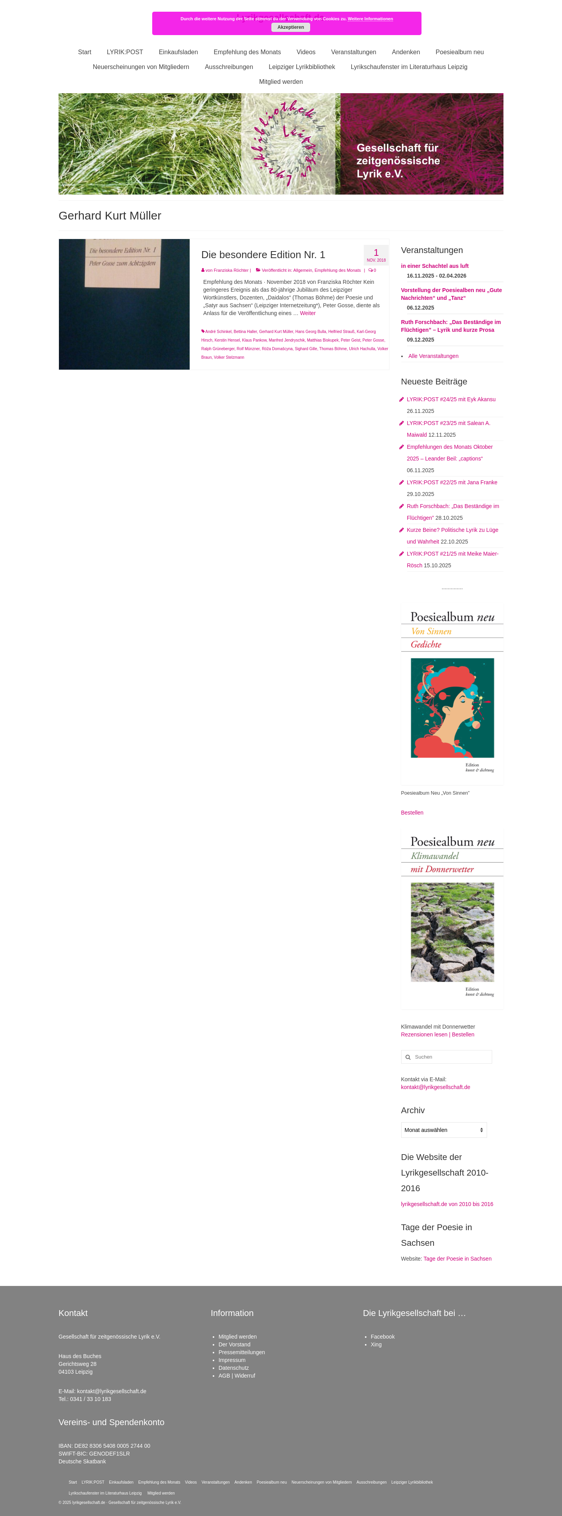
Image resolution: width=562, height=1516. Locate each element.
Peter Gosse (373, 340)
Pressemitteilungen (242, 1352)
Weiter (308, 313)
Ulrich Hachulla (362, 349)
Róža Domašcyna (277, 349)
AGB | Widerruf (237, 1376)
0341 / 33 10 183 (90, 1399)
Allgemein (302, 270)
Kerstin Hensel (227, 340)
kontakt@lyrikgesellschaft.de (436, 1087)
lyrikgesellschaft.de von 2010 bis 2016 (447, 1204)
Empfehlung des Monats (338, 270)
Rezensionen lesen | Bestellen (438, 1034)
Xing (376, 1344)
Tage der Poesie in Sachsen (457, 1259)
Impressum (232, 1360)
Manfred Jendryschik (287, 340)
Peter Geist (350, 340)
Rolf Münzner (248, 349)
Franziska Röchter (231, 270)
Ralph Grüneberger (218, 349)
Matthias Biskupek (323, 340)
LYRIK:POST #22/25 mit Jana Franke (452, 482)
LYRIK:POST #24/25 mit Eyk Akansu (451, 399)
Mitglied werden (238, 1337)
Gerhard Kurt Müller (276, 331)
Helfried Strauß (341, 331)
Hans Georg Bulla (310, 331)
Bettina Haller (245, 331)
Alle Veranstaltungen (434, 356)
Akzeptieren (290, 27)
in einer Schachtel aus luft (435, 266)
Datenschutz (234, 1368)
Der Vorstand (235, 1344)
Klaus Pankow (254, 340)
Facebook (383, 1337)
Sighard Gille (306, 349)
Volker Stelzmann (229, 357)
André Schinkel (218, 331)
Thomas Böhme (333, 349)
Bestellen (412, 812)
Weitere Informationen (370, 18)
